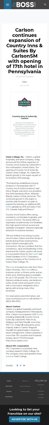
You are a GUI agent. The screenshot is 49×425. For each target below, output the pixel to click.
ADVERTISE (9, 397)
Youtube (41, 397)
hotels (8, 207)
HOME (9, 381)
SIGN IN (8, 391)
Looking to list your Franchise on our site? (24, 411)
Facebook (41, 385)
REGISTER (9, 386)
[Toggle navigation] (7, 4)
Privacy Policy (25, 391)
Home (18, 77)
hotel (34, 254)
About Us (25, 381)
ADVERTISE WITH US (24, 419)
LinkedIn (41, 394)
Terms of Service (25, 386)
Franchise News (27, 77)
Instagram (41, 391)
